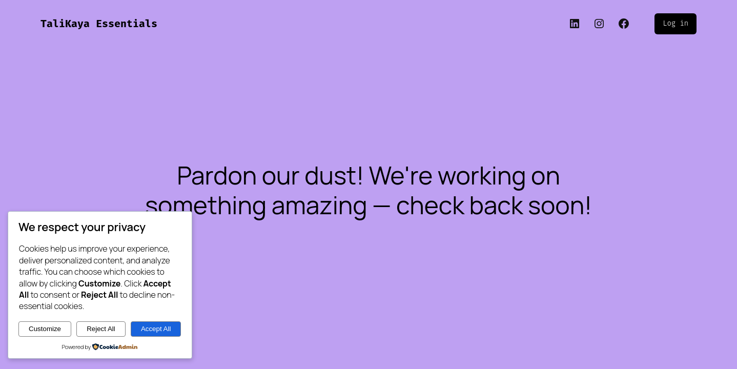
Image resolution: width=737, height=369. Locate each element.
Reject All (101, 329)
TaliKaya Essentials (98, 23)
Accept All (156, 329)
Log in (675, 23)
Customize (45, 329)
